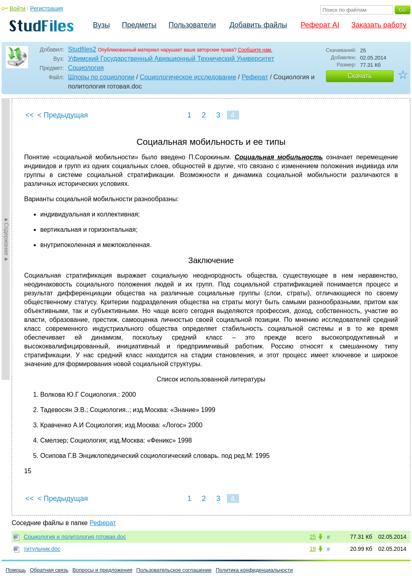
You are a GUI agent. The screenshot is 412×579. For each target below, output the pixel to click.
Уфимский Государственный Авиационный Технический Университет (171, 58)
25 (312, 537)
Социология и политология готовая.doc (75, 537)
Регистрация (46, 8)
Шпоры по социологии (101, 77)
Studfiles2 (82, 49)
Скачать (360, 75)
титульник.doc (42, 549)
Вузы (101, 25)
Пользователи (192, 25)
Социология (86, 67)
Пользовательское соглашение (174, 570)
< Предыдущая (62, 115)
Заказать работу (378, 25)
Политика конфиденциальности (254, 570)
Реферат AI (320, 25)
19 (312, 549)
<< (29, 115)
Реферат (255, 77)
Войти (17, 8)
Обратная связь (49, 570)
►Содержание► (6, 239)
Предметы (139, 25)
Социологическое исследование (188, 77)
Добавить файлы (258, 25)
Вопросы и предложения (102, 570)
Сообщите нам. (255, 49)
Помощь (16, 570)
